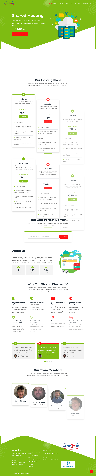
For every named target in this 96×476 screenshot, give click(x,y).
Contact (86, 3)
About (55, 3)
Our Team (69, 3)
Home (50, 3)
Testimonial (77, 3)
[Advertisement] (42, 65)
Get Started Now (20, 34)
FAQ (91, 3)
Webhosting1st (17, 473)
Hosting (61, 3)
